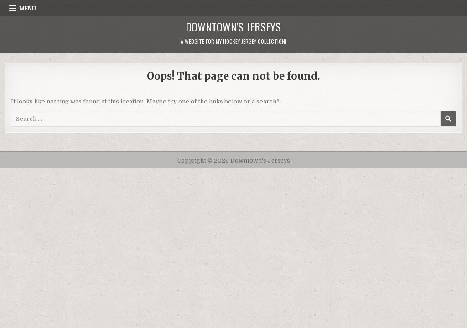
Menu (27, 8)
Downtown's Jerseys (233, 26)
